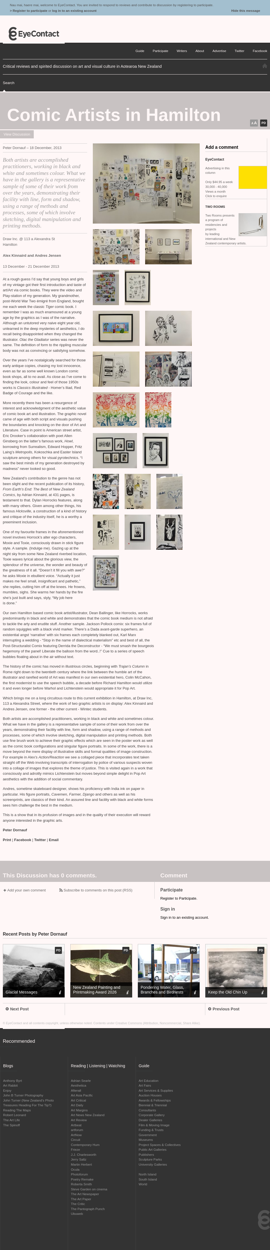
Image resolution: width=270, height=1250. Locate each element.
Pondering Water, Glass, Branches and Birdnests (162, 989)
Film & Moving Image (154, 1125)
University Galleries (153, 1164)
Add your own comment (26, 890)
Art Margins (79, 1110)
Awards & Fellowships (155, 1100)
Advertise (219, 51)
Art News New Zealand (88, 1115)
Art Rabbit (10, 1085)
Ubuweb (77, 1213)
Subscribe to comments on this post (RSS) (98, 890)
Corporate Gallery (152, 1115)
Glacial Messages (21, 992)
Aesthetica (78, 1085)
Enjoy (7, 1090)
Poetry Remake (82, 1179)
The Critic (78, 1204)
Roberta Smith (81, 1184)
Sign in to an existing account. (184, 917)
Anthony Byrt (12, 1080)
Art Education (148, 1080)
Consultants (147, 1110)
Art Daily (77, 1105)
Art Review (79, 1120)
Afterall (76, 1090)
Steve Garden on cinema (89, 1189)
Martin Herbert (81, 1164)
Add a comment (221, 147)
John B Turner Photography (23, 1095)
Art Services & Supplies (156, 1090)
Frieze (75, 1149)
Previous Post (223, 1009)
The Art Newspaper (85, 1194)
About (199, 51)
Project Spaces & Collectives (160, 1145)
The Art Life (11, 1120)
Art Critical (78, 1100)
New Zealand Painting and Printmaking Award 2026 (96, 989)
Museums (146, 1139)
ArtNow (76, 1135)
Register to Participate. (178, 898)
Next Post (17, 1009)
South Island (148, 1179)
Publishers (146, 1154)
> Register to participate (28, 10)
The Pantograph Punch (88, 1209)
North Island (147, 1174)
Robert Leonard (14, 1115)
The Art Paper (81, 1199)
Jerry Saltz (78, 1159)
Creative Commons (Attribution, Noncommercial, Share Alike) (158, 1023)
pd (264, 123)
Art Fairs (145, 1085)
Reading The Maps (17, 1110)
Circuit (75, 1139)
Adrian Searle (81, 1080)
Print (7, 840)
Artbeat (76, 1125)
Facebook (22, 840)
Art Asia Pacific (82, 1095)
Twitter (40, 840)
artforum (77, 1130)
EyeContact (34, 34)
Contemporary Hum (85, 1145)
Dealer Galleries (150, 1120)
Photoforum (79, 1174)
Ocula (75, 1169)
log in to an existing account (74, 10)
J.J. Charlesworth (83, 1154)
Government (148, 1135)
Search (8, 83)
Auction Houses (150, 1095)
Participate (160, 51)
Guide (140, 51)
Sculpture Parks (150, 1159)
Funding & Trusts (151, 1130)
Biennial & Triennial (153, 1105)
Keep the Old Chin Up (227, 992)
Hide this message (245, 10)
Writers (182, 51)
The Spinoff (11, 1125)
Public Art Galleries (152, 1149)
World (143, 1184)
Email (54, 840)
